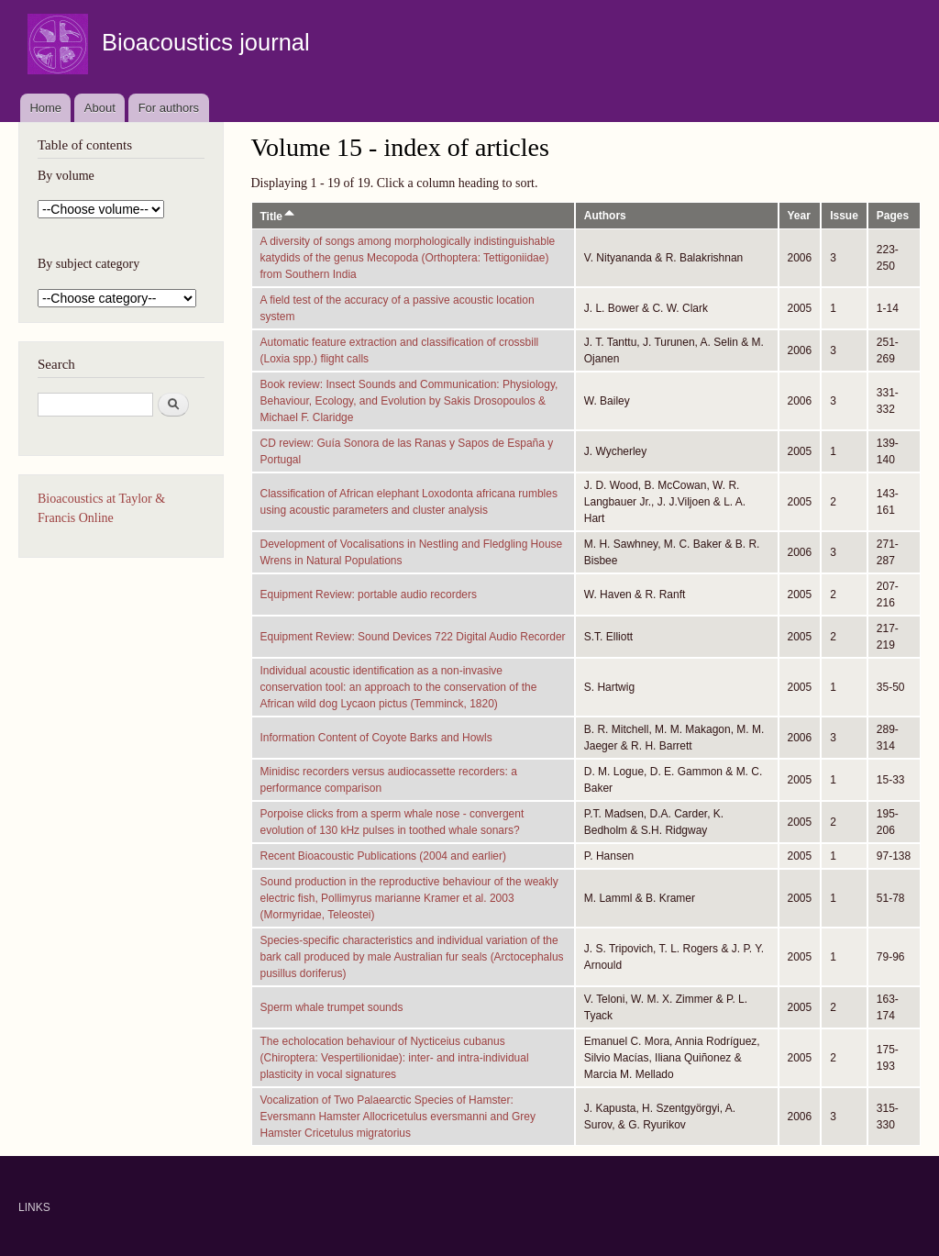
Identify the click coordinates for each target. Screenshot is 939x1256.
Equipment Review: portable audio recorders (369, 594)
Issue (844, 215)
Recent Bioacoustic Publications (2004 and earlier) (383, 856)
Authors (605, 215)
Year (799, 215)
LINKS (34, 1207)
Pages (893, 215)
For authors (168, 108)
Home (45, 108)
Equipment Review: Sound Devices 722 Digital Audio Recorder (413, 636)
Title (278, 216)
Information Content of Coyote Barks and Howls (376, 737)
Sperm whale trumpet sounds (331, 1007)
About (100, 108)
